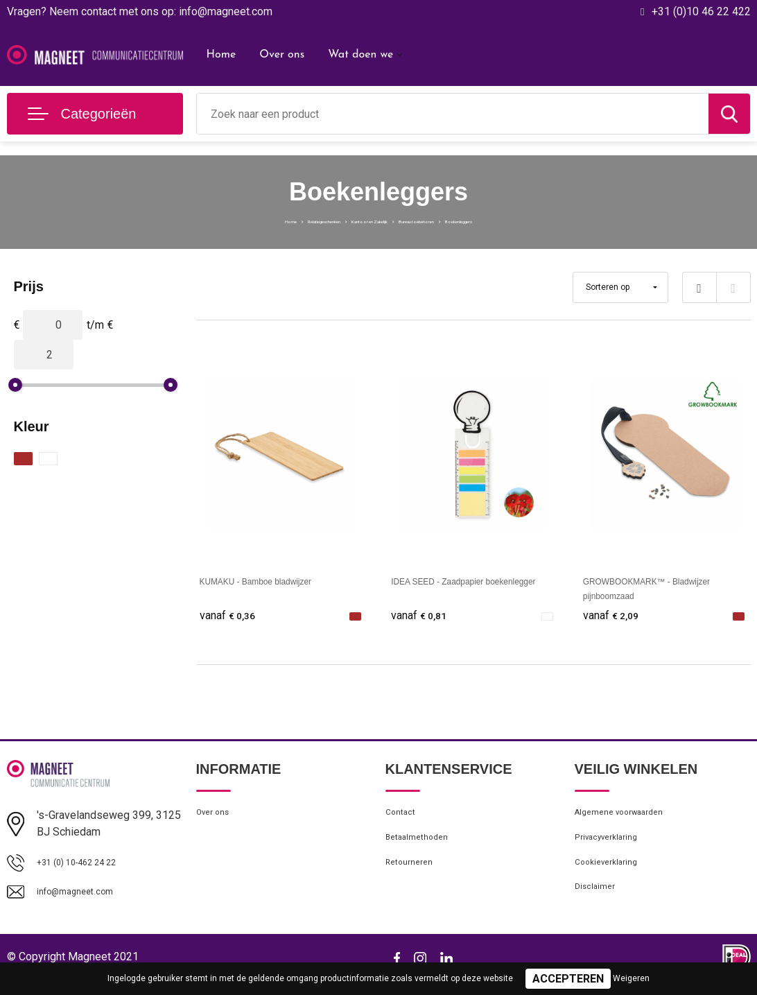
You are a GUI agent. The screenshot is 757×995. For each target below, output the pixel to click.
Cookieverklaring (612, 878)
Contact (403, 819)
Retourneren (413, 878)
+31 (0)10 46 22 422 (701, 11)
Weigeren (631, 978)
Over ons (281, 54)
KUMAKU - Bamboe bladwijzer (275, 581)
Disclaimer (598, 908)
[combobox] (452, 114)
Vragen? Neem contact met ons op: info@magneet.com (139, 11)
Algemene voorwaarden (629, 819)
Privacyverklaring (612, 848)
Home (221, 54)
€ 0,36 (231, 616)
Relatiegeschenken (258, 220)
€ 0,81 (422, 616)
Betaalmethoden (422, 848)
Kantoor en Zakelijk (357, 220)
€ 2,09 (614, 616)
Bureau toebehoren (458, 220)
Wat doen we (360, 54)
